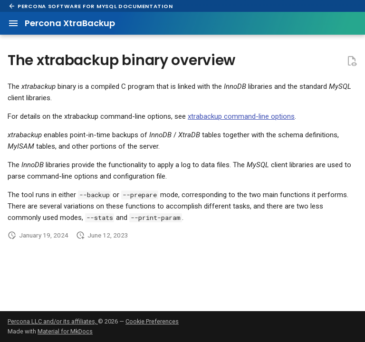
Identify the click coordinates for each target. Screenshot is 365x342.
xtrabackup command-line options (241, 116)
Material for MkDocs (65, 331)
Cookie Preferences (152, 321)
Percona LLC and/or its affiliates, (53, 321)
